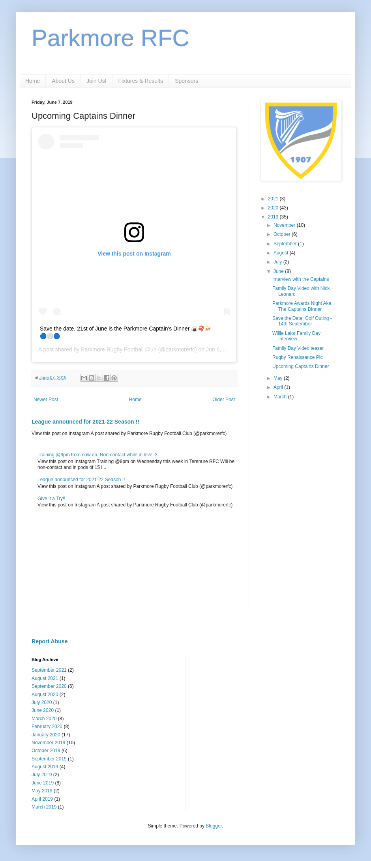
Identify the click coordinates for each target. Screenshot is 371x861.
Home (32, 81)
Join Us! (96, 81)
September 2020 (49, 686)
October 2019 (46, 750)
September (286, 244)
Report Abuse (49, 641)
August (282, 253)
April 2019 (42, 799)
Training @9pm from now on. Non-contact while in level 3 (97, 455)
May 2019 (42, 791)
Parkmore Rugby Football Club (118, 349)
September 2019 (49, 759)
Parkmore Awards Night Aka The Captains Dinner (301, 306)
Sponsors (186, 81)
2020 (274, 208)
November (285, 225)
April (279, 387)
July (278, 262)
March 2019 (44, 807)
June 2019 (43, 783)
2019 (274, 217)
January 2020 (46, 735)
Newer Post (46, 399)
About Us (63, 81)
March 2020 (44, 718)
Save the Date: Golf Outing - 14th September (302, 321)
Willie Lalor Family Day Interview (296, 336)
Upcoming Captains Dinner (300, 366)
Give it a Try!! (51, 498)
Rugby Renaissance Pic (297, 357)
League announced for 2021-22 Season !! (85, 421)
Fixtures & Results (140, 81)
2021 (274, 199)
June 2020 (43, 710)
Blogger (214, 826)
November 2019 (48, 742)
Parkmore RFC (110, 38)
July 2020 (42, 702)
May (279, 378)
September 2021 (49, 670)
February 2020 (47, 726)
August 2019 (45, 766)
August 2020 (45, 694)
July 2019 (42, 774)
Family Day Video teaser (298, 348)
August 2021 (45, 678)
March (281, 397)
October (283, 234)
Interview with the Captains (300, 279)
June (279, 271)
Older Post (223, 399)
